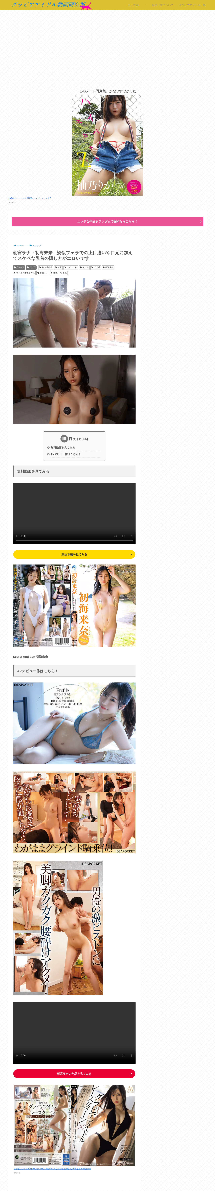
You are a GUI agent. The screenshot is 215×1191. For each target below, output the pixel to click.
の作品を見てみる (74, 1074)
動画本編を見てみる (74, 554)
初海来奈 (108, 267)
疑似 (54, 273)
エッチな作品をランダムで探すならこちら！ (107, 221)
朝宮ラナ (42, 273)
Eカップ (19, 267)
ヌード (84, 267)
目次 (72, 438)
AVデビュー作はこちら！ (66, 454)
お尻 (58, 267)
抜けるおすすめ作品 (24, 273)
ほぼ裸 (95, 267)
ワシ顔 (31, 267)
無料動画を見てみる (63, 447)
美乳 (63, 273)
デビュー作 (70, 267)
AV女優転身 (45, 267)
